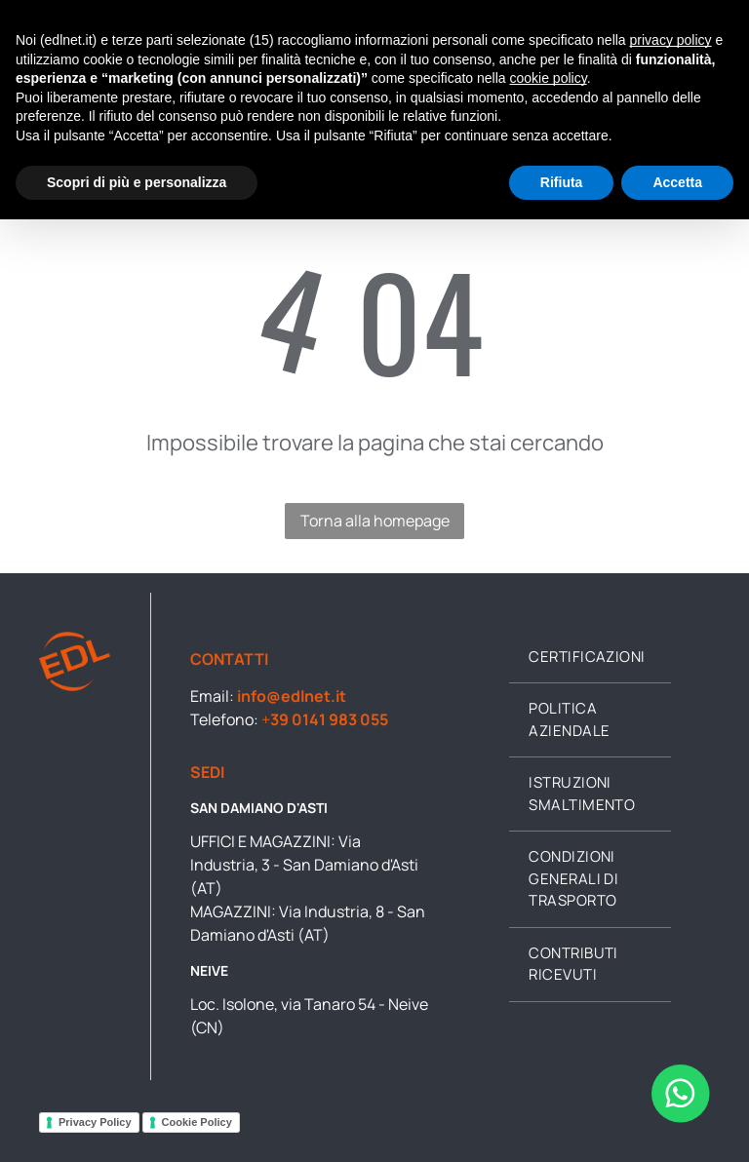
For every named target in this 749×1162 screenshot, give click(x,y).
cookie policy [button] (548, 78)
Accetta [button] (677, 182)
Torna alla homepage (375, 520)
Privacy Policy (95, 1122)
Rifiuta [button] (561, 182)
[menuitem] (590, 658)
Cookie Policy (197, 1122)
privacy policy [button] (671, 40)
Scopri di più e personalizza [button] (136, 182)
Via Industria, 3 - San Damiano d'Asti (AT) (304, 865)
